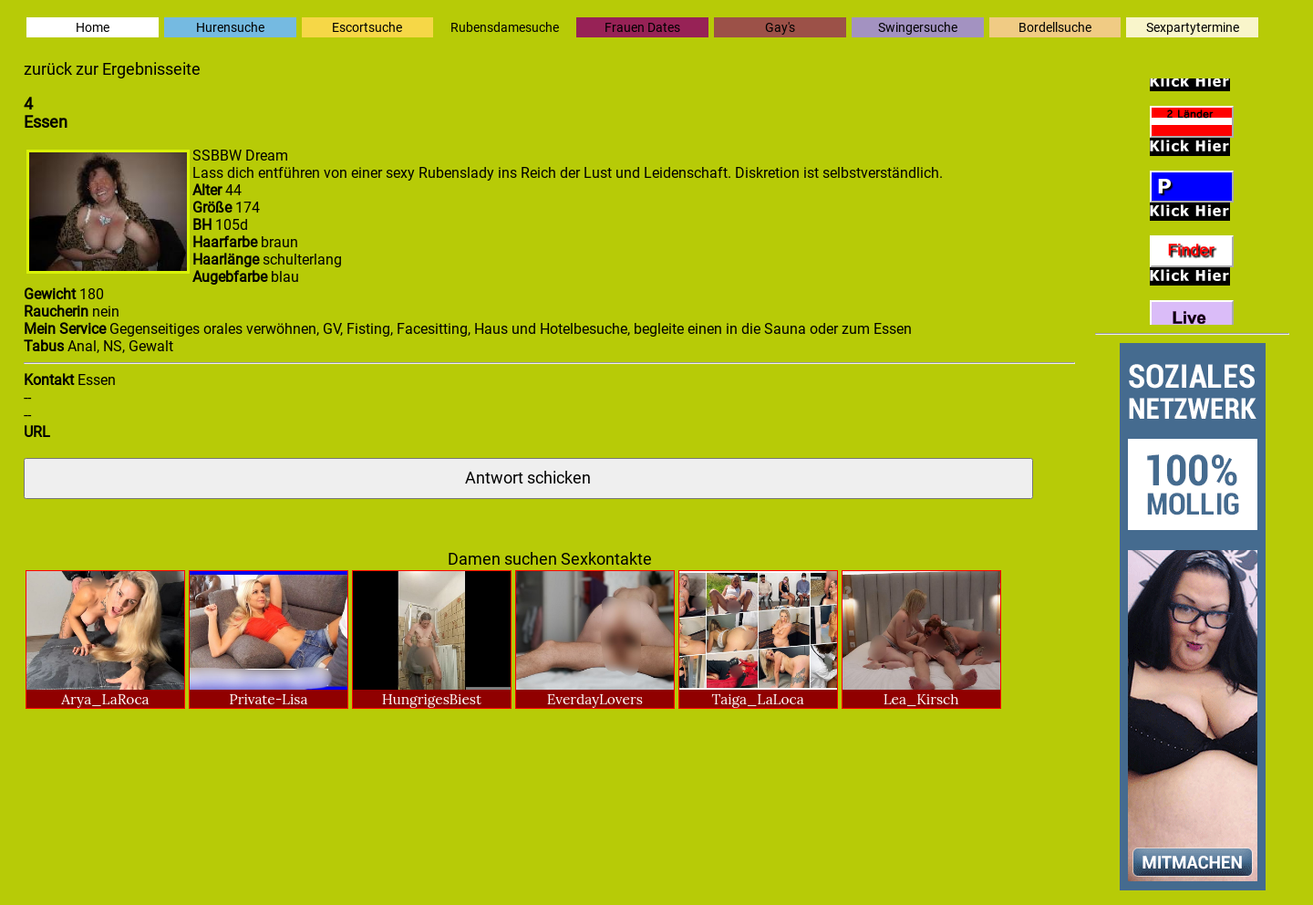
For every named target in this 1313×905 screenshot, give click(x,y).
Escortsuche (367, 27)
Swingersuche (917, 27)
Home (92, 27)
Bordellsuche (1054, 27)
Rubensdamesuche (504, 27)
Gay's (780, 27)
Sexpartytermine (1192, 27)
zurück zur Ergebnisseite (112, 69)
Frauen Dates (642, 27)
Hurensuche (230, 27)
